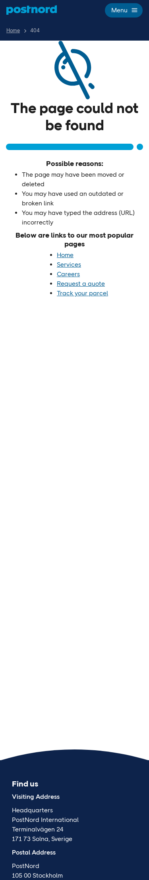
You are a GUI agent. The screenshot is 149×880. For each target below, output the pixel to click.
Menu (123, 10)
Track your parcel (82, 293)
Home (13, 30)
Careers (68, 274)
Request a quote (81, 283)
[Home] (31, 10)
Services (69, 264)
